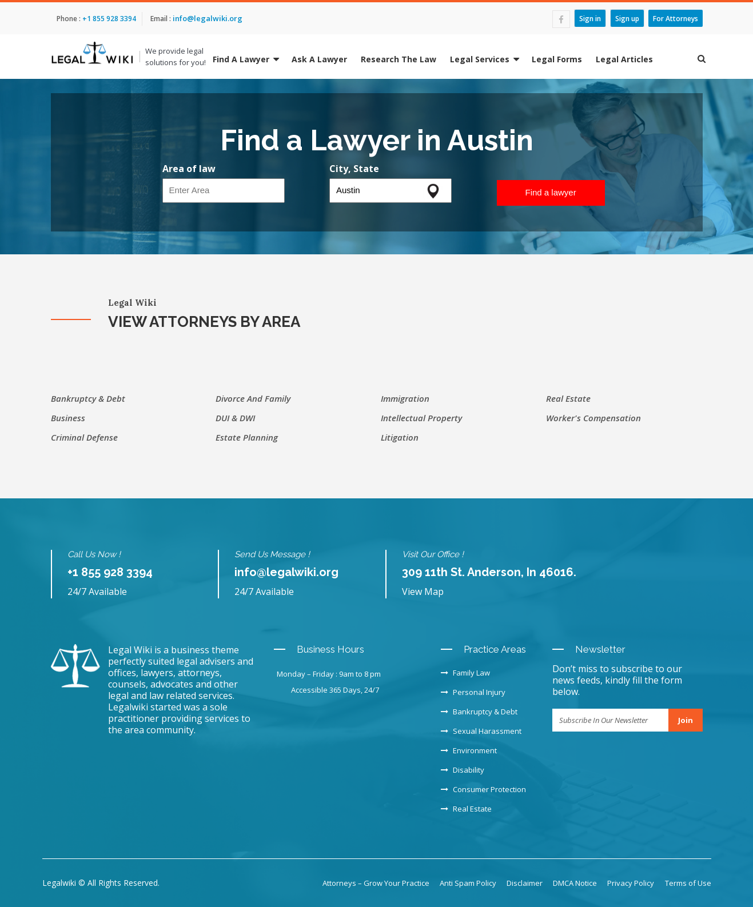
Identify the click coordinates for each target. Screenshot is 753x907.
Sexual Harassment (481, 731)
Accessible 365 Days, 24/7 (335, 690)
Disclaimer (525, 883)
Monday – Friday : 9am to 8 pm (329, 674)
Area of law (189, 168)
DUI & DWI (235, 417)
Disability (462, 770)
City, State (354, 168)
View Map (423, 591)
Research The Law (398, 59)
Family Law (465, 673)
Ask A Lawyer (319, 59)
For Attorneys (675, 18)
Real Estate (568, 398)
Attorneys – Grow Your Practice (375, 883)
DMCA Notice (575, 883)
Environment (469, 750)
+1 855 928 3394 (108, 18)
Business (68, 417)
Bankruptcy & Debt (88, 398)
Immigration (405, 398)
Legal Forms (557, 59)
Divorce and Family (253, 398)
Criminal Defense (84, 437)
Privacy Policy (630, 883)
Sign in (590, 18)
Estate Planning (247, 437)
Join (685, 720)
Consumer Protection (483, 789)
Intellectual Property (421, 417)
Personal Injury (473, 692)
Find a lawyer (550, 192)
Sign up (627, 18)
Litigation (400, 437)
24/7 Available (97, 591)
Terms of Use (688, 883)
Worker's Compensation (593, 417)
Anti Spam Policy (468, 883)
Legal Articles (624, 59)
